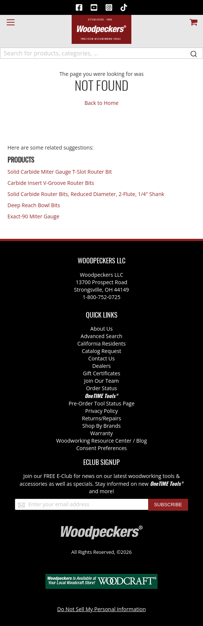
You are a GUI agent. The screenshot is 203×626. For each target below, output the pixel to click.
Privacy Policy (101, 410)
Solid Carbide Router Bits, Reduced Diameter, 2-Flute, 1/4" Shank (85, 194)
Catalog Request (101, 350)
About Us (101, 328)
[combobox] (101, 53)
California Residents (101, 343)
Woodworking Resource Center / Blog (101, 440)
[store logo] (101, 29)
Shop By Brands (101, 425)
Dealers (101, 365)
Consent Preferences (101, 448)
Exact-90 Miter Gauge (33, 216)
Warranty (101, 433)
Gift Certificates (101, 373)
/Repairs (111, 418)
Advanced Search (101, 336)
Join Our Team (101, 380)
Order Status (101, 388)
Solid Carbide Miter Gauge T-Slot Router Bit (59, 171)
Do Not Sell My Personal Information (101, 609)
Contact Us (101, 358)
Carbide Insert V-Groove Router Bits (50, 182)
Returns (91, 418)
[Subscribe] (168, 505)
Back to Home (101, 102)
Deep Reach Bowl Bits (33, 205)
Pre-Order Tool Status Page (102, 403)
